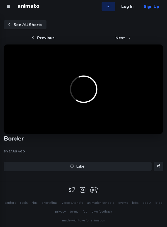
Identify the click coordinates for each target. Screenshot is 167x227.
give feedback (101, 211)
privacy (60, 211)
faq (85, 211)
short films (50, 202)
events (123, 202)
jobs (135, 202)
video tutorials (72, 202)
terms (74, 211)
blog (158, 202)
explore (10, 202)
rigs (35, 202)
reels (24, 202)
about (147, 202)
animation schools (100, 202)
